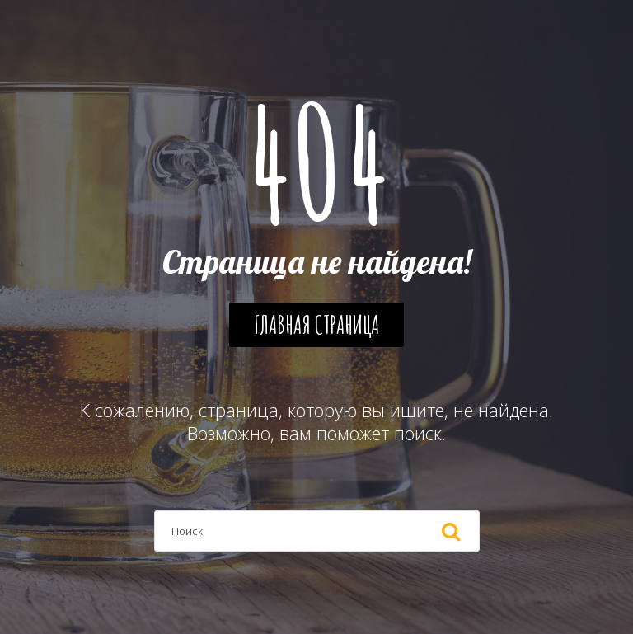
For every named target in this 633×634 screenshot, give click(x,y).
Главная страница (316, 324)
